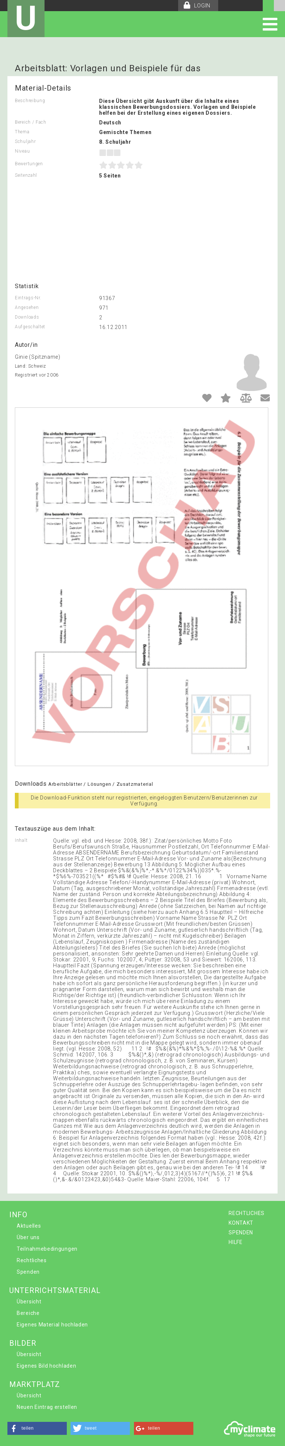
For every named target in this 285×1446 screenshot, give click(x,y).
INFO (18, 1214)
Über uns (28, 1237)
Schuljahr (25, 141)
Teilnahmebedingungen (47, 1249)
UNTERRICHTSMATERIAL (54, 1290)
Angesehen (27, 307)
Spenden (28, 1272)
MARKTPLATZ (34, 1384)
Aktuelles (29, 1226)
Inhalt (21, 840)
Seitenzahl (26, 175)
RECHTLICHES (247, 1213)
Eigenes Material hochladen (52, 1325)
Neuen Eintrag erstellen (47, 1407)
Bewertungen (29, 163)
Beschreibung (30, 100)
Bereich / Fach (30, 122)
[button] (37, 1428)
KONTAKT (241, 1223)
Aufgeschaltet (30, 326)
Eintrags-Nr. (28, 297)
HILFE (236, 1242)
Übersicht (29, 1302)
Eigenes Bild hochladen (46, 1366)
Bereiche (28, 1313)
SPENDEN (241, 1232)
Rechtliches (32, 1260)
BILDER (22, 1343)
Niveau (22, 151)
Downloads (27, 317)
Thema (22, 131)
